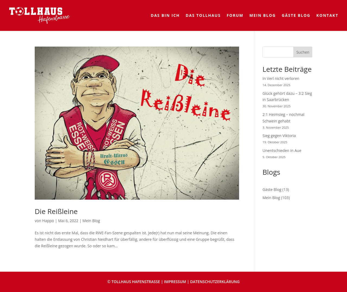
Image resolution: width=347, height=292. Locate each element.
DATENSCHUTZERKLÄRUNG (215, 281)
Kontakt (327, 16)
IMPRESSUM (175, 281)
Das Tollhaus (203, 16)
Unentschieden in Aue (281, 150)
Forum (235, 16)
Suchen (302, 52)
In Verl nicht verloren (280, 78)
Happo (48, 220)
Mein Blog (262, 16)
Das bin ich (165, 16)
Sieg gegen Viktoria (279, 135)
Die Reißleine (56, 211)
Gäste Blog (296, 16)
